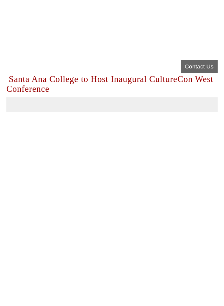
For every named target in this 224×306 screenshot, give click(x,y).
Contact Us (199, 66)
